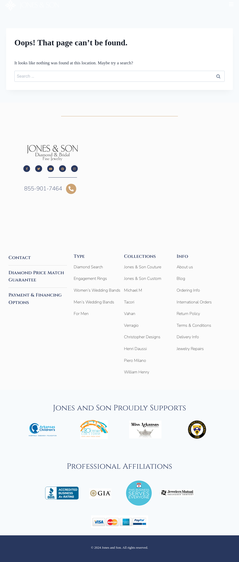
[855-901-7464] (71, 189)
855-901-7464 (43, 188)
